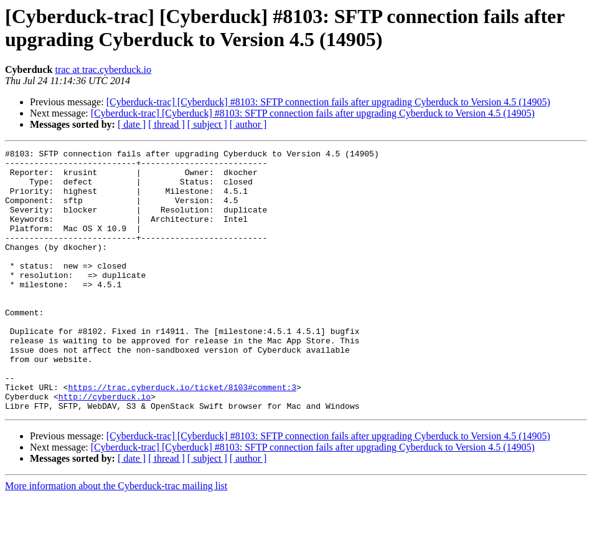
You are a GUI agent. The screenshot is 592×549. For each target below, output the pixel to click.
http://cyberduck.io (105, 446)
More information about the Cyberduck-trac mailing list (116, 538)
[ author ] (248, 124)
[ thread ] (166, 124)
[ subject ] (207, 124)
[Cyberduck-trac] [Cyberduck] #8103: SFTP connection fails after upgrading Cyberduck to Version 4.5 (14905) (328, 102)
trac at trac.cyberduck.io (103, 69)
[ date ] (132, 124)
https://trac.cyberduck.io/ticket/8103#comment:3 (182, 435)
